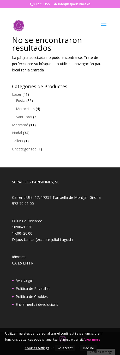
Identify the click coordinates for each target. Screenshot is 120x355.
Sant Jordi (24, 116)
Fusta (20, 100)
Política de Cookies (32, 296)
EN (25, 263)
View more (92, 339)
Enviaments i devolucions (37, 304)
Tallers (17, 140)
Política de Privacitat (33, 288)
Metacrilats (25, 108)
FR (31, 263)
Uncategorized (24, 148)
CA (14, 263)
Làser (16, 94)
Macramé (20, 124)
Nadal (17, 132)
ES (20, 263)
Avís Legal (24, 280)
